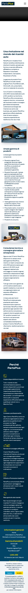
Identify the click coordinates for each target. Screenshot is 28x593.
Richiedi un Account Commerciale (14, 537)
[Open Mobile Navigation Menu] (25, 3)
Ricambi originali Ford (14, 548)
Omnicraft (14, 544)
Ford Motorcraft (14, 551)
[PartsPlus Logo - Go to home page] (7, 3)
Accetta (19, 573)
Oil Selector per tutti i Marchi (14, 557)
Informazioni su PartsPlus (14, 535)
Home (14, 532)
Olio (14, 546)
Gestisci (9, 573)
